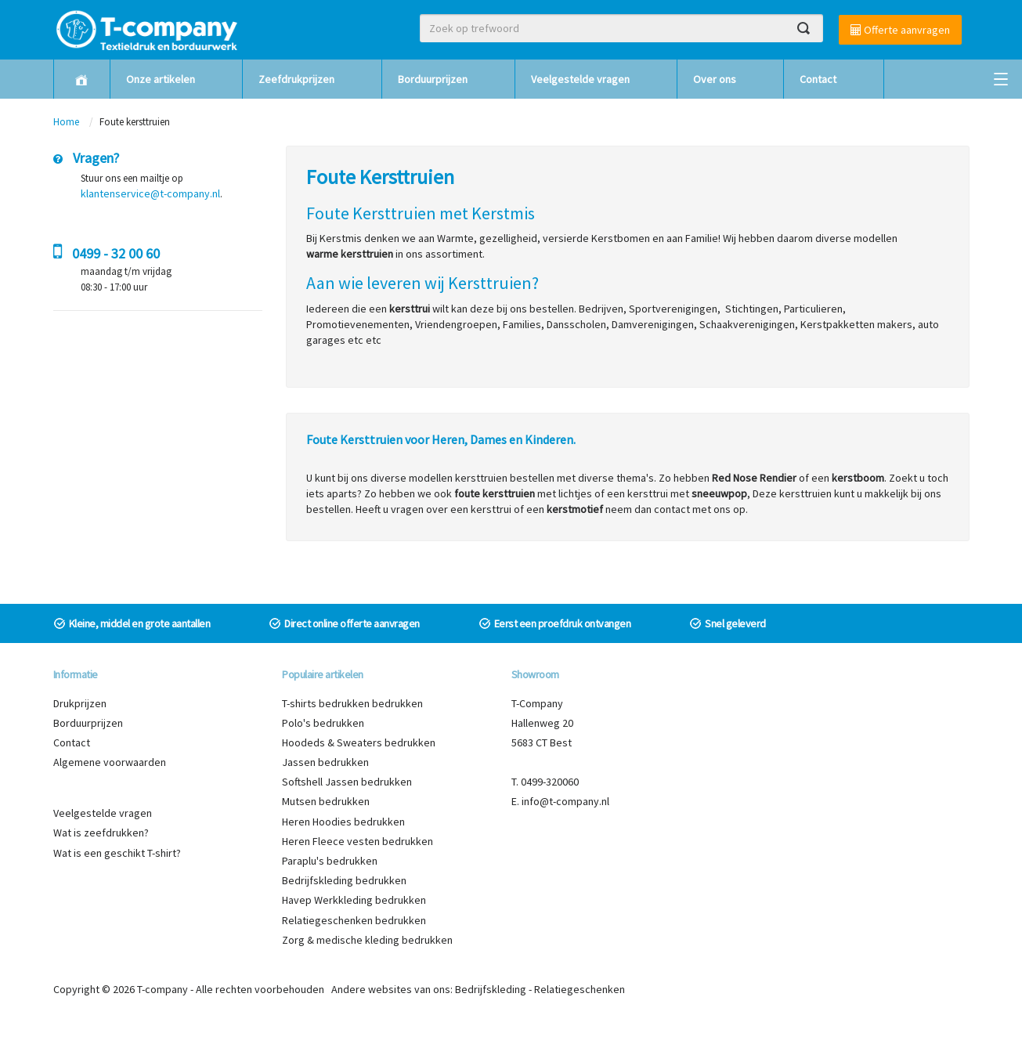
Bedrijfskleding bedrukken (344, 880)
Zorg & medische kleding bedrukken (367, 940)
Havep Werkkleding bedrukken (354, 900)
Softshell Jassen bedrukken (347, 782)
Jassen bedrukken (325, 762)
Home (66, 121)
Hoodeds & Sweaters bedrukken (358, 742)
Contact (818, 79)
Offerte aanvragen (900, 30)
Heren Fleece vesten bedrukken (357, 841)
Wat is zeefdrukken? (101, 832)
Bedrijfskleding (490, 989)
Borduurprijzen (433, 79)
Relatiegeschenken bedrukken (354, 920)
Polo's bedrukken (323, 723)
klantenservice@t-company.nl (150, 193)
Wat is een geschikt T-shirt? (117, 853)
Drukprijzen (80, 703)
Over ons (714, 79)
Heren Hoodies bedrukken (343, 822)
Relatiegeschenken (579, 989)
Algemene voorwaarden (109, 762)
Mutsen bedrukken (326, 801)
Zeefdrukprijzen (296, 79)
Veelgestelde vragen (580, 79)
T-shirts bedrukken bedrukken (352, 703)
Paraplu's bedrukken (329, 861)
